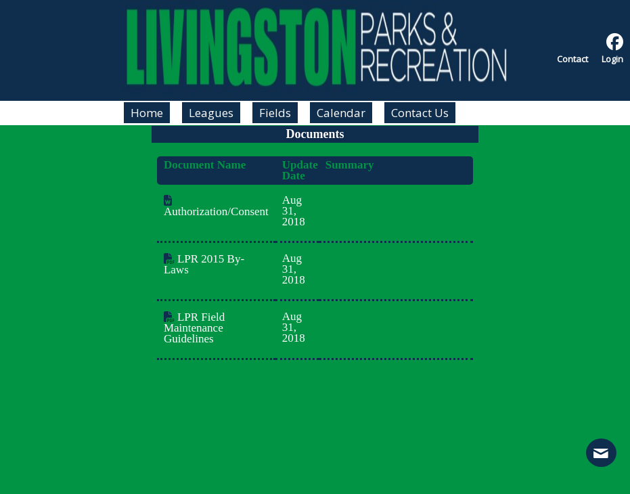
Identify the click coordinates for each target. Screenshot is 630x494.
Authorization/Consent (216, 206)
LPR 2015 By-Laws (204, 264)
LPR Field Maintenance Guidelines (194, 328)
